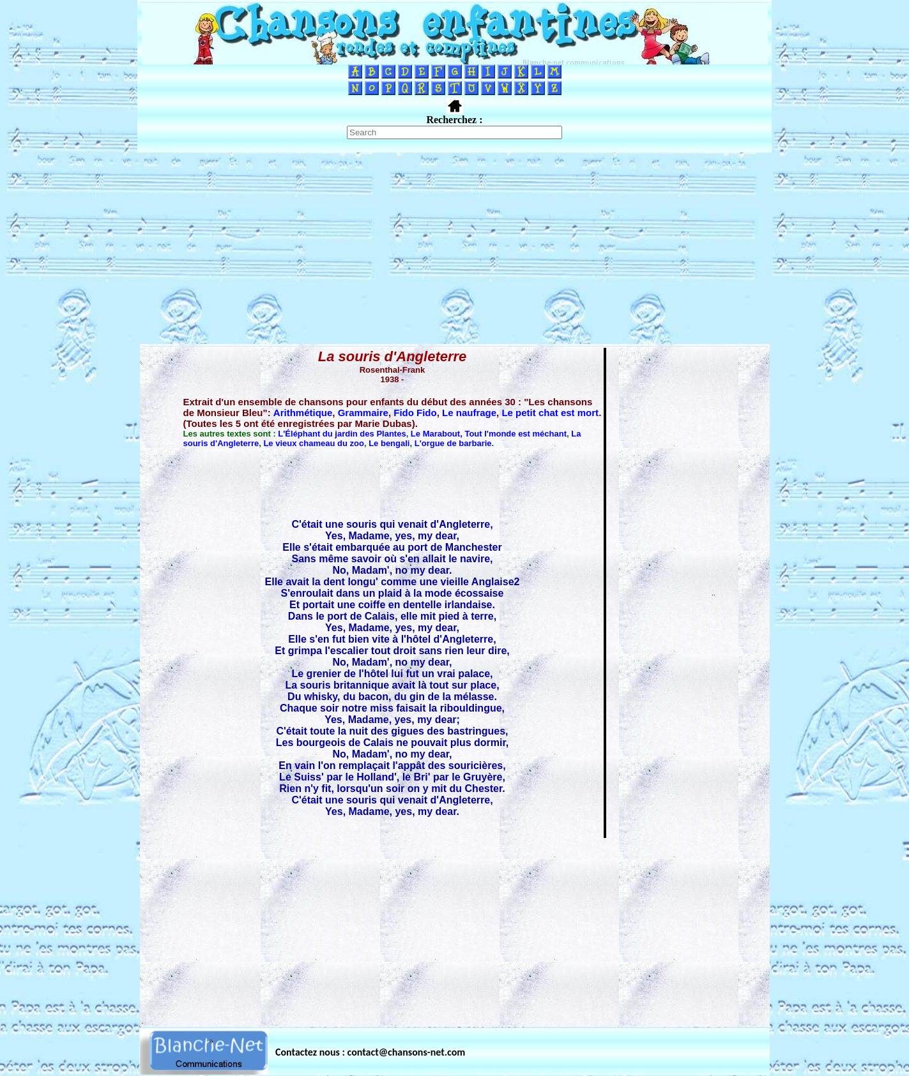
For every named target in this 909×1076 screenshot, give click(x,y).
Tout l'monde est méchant (515, 433)
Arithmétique (303, 412)
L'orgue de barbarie (453, 443)
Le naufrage (469, 412)
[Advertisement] (455, 248)
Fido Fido (414, 412)
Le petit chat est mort (550, 412)
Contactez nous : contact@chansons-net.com (370, 1052)
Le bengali (389, 443)
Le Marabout (435, 433)
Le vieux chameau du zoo (313, 443)
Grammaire (363, 412)
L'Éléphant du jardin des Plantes (342, 433)
